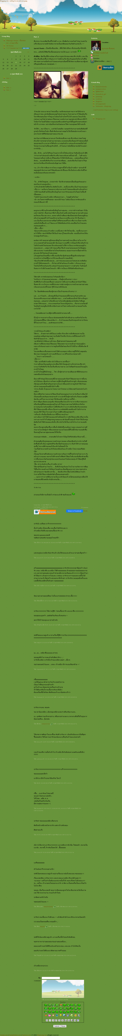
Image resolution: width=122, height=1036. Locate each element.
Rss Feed (96, 55)
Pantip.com (4, 1035)
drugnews (99, 101)
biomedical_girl (101, 94)
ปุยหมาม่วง (100, 91)
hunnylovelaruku (49, 906)
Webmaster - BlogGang (103, 106)
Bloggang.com (100, 119)
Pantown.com (26, 1035)
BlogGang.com (42, 1035)
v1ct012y (99, 99)
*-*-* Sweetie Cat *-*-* (14, 48)
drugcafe (43, 926)
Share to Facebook (74, 511)
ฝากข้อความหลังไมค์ (100, 53)
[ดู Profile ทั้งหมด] (108, 48)
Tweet (85, 511)
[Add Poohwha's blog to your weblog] (105, 110)
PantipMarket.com (15, 1035)
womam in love (47, 723)
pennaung (99, 96)
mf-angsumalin (101, 104)
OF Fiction (9, 46)
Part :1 (8, 78)
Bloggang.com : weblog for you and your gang (13, 1)
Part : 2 (8, 87)
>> (28, 52)
